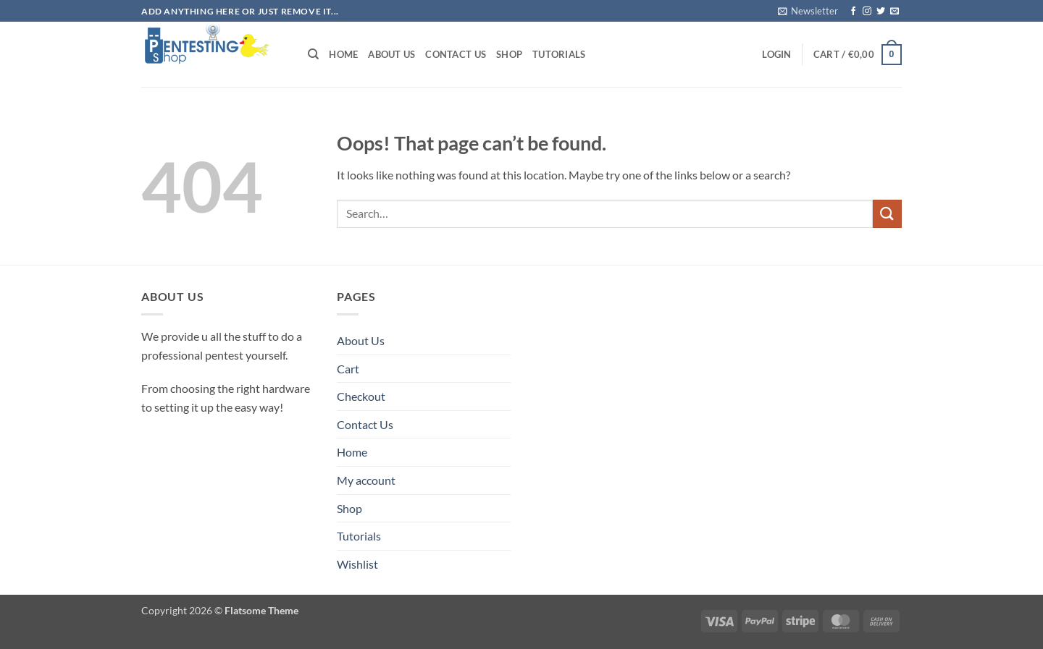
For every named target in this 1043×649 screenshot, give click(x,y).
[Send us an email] (894, 12)
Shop (509, 54)
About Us (391, 54)
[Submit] (887, 214)
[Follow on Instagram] (867, 12)
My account (366, 480)
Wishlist (357, 564)
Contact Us (455, 54)
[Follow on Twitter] (880, 12)
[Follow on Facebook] (853, 12)
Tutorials (558, 54)
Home (343, 54)
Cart (348, 369)
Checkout (361, 396)
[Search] (313, 54)
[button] (808, 11)
